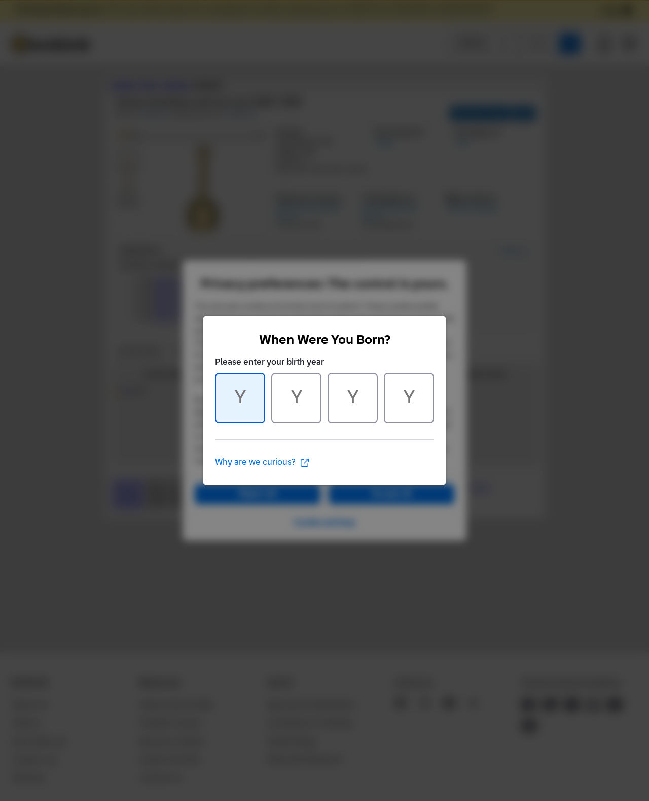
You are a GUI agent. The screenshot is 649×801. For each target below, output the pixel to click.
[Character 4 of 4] (409, 398)
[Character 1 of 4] (240, 398)
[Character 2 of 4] (296, 398)
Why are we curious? (262, 463)
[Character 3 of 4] (353, 398)
